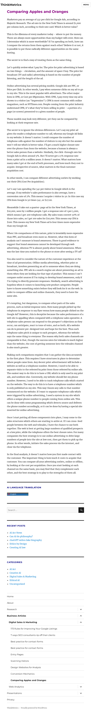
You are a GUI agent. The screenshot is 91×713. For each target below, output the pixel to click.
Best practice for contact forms (27, 641)
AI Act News (16, 532)
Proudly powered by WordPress (34, 708)
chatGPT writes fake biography (26, 540)
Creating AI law (17, 547)
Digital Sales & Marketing (23, 576)
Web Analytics (16, 686)
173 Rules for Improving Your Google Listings (34, 628)
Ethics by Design (18, 543)
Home (10, 596)
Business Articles (16, 616)
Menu (86, 5)
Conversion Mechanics (23, 674)
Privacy (10, 699)
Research (12, 609)
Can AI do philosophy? (21, 536)
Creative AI (15, 573)
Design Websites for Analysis (26, 667)
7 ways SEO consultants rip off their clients (33, 635)
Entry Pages (17, 654)
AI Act (13, 569)
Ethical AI (15, 580)
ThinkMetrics (11, 5)
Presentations (14, 693)
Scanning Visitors (20, 661)
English (12, 494)
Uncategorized (17, 584)
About (10, 603)
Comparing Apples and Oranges (28, 680)
